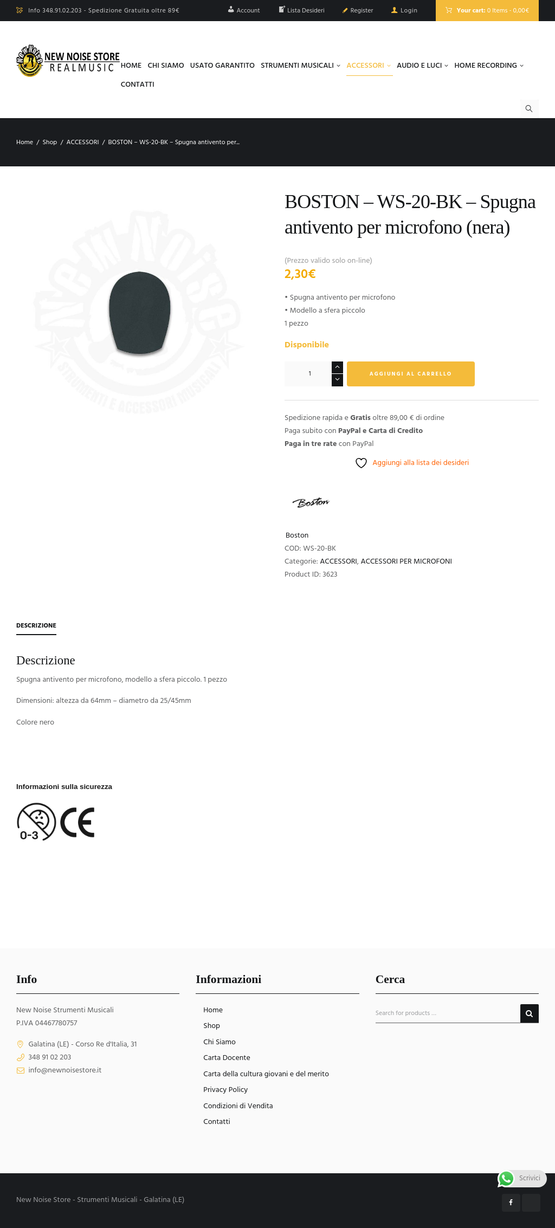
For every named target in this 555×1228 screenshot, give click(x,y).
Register (362, 10)
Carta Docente (226, 1058)
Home (24, 142)
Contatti (216, 1122)
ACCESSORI (82, 142)
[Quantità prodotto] (314, 373)
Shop (49, 142)
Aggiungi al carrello (411, 374)
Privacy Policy (225, 1090)
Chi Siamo (219, 1042)
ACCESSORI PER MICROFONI (406, 561)
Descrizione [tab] (36, 626)
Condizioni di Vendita (238, 1106)
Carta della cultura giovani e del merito (266, 1074)
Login (409, 10)
